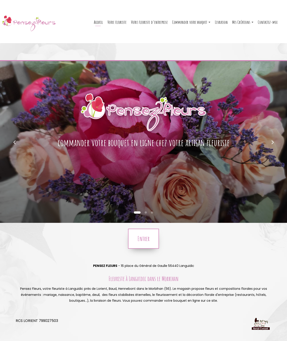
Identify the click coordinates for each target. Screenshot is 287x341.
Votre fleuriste (116, 24)
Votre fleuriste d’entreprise (149, 24)
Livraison (221, 24)
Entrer (143, 239)
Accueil (98, 24)
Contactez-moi (268, 24)
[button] (14, 142)
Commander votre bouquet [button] (191, 24)
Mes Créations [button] (242, 24)
